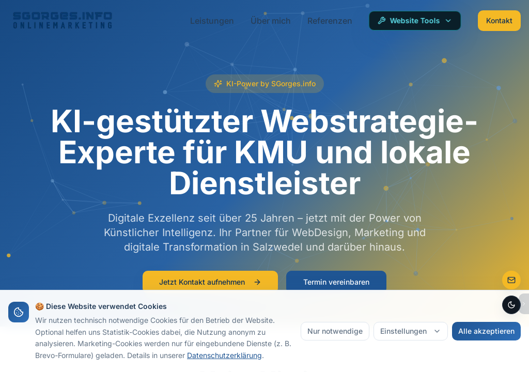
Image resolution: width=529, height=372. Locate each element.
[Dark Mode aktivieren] (511, 305)
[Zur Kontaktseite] (511, 280)
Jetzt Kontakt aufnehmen (210, 281)
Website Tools (415, 20)
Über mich (271, 21)
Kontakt (499, 20)
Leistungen (212, 21)
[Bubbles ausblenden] (524, 303)
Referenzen (329, 21)
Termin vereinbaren (336, 281)
